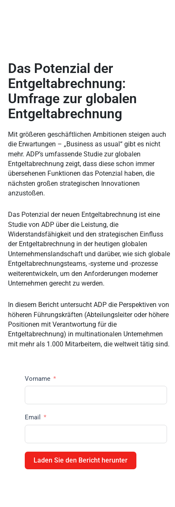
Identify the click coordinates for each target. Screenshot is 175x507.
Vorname (37, 378)
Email (33, 417)
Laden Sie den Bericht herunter (81, 460)
